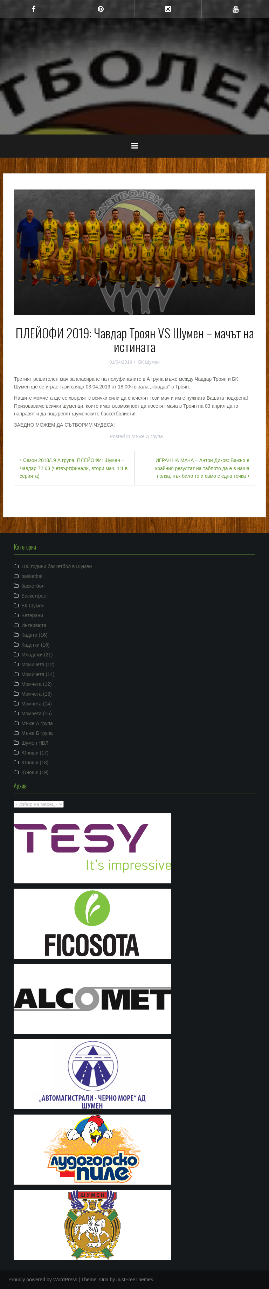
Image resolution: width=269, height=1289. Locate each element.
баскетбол (32, 586)
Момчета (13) (36, 694)
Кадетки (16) (35, 645)
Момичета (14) (38, 674)
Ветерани (32, 615)
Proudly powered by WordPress (42, 1279)
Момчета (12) (36, 684)
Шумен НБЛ (34, 743)
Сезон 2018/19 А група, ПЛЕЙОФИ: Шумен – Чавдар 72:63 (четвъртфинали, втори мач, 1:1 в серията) (74, 468)
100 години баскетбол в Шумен (56, 566)
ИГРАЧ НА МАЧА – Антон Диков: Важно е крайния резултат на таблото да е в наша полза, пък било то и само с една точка (202, 468)
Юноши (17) (35, 753)
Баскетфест (34, 596)
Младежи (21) (37, 654)
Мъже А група (147, 436)
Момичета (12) (38, 664)
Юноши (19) (35, 772)
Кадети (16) (34, 635)
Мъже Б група (37, 733)
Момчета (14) (36, 703)
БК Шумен (148, 362)
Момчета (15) (36, 713)
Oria (103, 1279)
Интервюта (33, 625)
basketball (32, 576)
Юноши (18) (35, 762)
